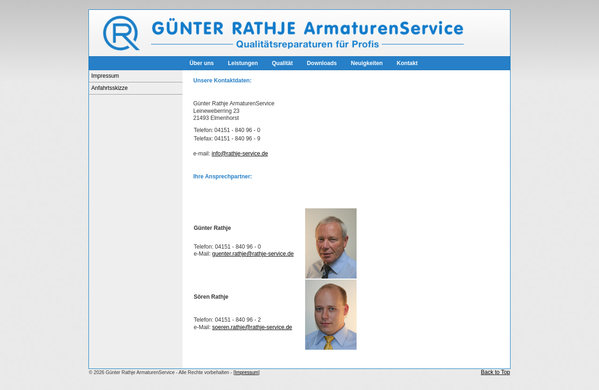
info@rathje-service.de (240, 153)
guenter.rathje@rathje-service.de (252, 253)
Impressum (105, 76)
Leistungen (243, 63)
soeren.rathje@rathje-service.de (252, 327)
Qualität (282, 63)
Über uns (202, 63)
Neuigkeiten (367, 63)
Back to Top (495, 372)
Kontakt (407, 63)
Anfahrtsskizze (109, 88)
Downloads (322, 63)
